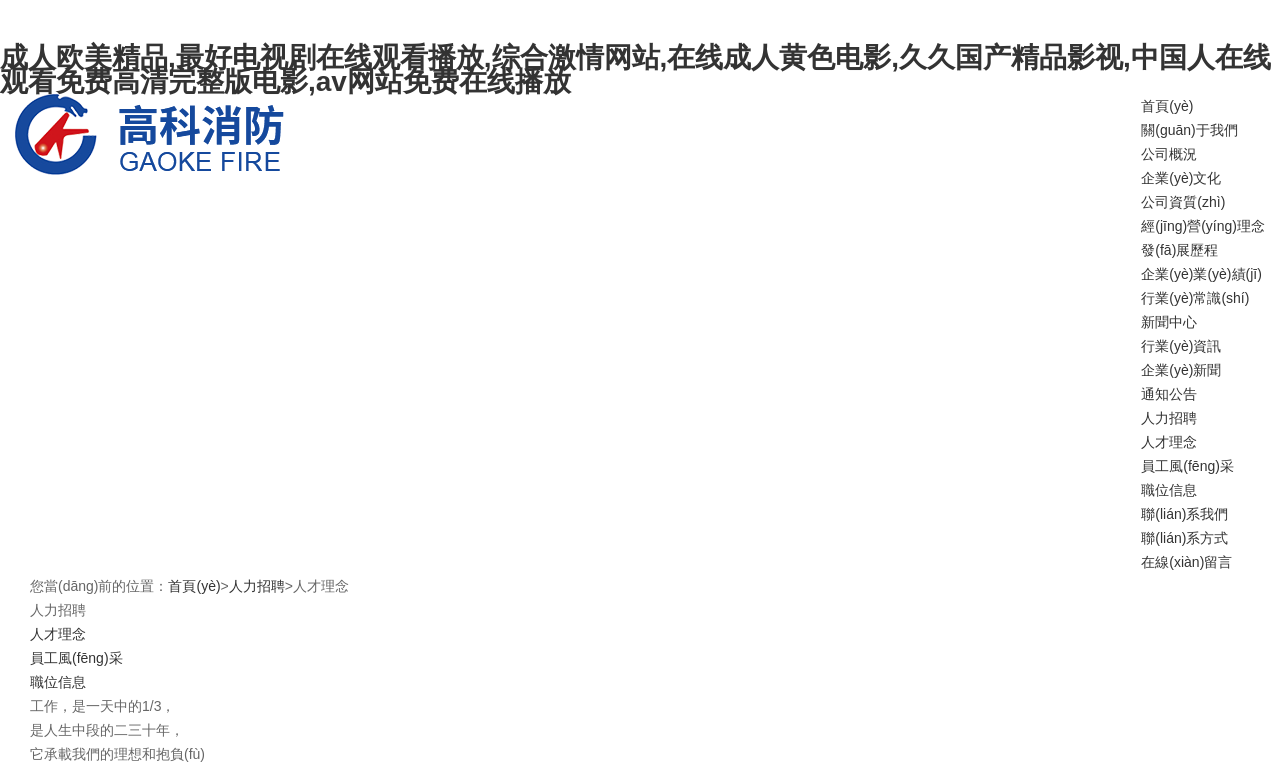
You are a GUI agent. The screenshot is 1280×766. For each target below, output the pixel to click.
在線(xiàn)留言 (1186, 562)
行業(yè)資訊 (1181, 346)
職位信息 (1169, 490)
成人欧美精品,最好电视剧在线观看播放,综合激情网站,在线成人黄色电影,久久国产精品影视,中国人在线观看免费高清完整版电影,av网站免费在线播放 (635, 69)
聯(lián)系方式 (1184, 538)
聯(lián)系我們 (1184, 514)
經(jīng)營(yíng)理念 (1203, 226)
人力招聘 (1169, 418)
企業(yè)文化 (1181, 178)
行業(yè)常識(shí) (1195, 298)
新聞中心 (1169, 322)
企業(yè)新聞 (1181, 370)
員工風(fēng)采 (1187, 466)
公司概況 (1169, 154)
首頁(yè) (1167, 106)
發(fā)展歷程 (1179, 250)
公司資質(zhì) (1183, 202)
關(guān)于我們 (1189, 130)
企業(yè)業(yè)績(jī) (1201, 274)
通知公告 (1169, 394)
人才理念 (1169, 442)
